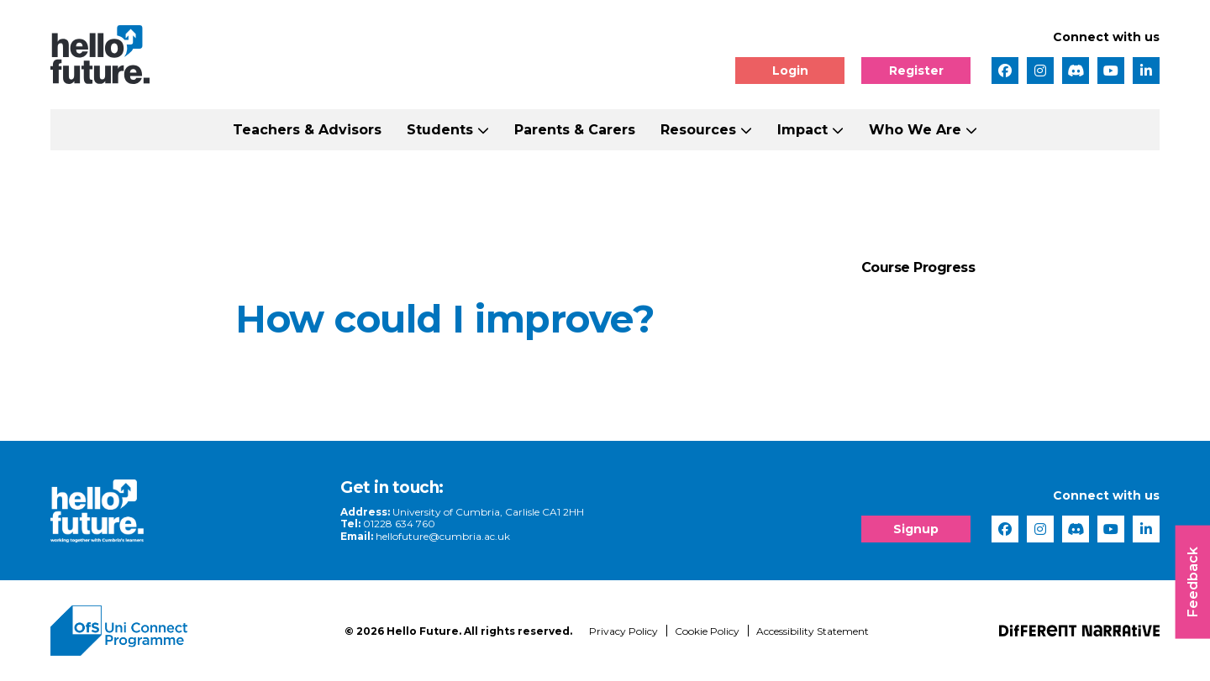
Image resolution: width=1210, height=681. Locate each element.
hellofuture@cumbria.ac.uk (443, 536)
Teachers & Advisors (307, 130)
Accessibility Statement (812, 631)
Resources (698, 130)
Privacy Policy (623, 631)
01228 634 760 (399, 523)
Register (916, 70)
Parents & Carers (574, 130)
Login (790, 70)
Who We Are (915, 130)
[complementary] (1028, 555)
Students (440, 130)
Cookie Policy (707, 631)
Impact (802, 130)
